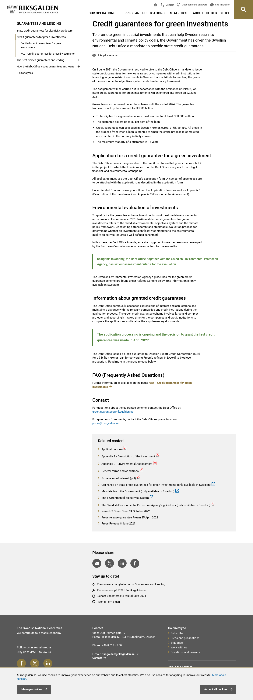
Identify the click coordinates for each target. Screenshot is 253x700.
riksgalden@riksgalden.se (118, 654)
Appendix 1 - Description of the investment (128, 456)
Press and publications (144, 13)
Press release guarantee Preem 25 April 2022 (129, 517)
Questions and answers (194, 4)
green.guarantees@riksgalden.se (112, 411)
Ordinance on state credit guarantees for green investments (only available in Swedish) (156, 485)
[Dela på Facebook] (134, 563)
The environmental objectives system (125, 498)
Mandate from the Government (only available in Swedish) (137, 491)
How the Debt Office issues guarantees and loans (45, 66)
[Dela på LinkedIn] (122, 563)
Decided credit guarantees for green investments (41, 45)
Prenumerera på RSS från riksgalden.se (121, 590)
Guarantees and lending (39, 24)
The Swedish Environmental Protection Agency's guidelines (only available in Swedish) (155, 505)
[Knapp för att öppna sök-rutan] (243, 9)
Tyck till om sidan (108, 601)
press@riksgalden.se (105, 423)
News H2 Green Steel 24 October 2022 (125, 511)
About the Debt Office (211, 13)
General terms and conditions (120, 471)
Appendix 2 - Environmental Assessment (126, 464)
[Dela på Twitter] (109, 563)
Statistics (178, 13)
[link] (32, 9)
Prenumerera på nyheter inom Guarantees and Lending (131, 584)
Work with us (179, 647)
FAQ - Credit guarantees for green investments (48, 53)
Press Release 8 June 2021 (118, 523)
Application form (112, 449)
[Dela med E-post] (96, 563)
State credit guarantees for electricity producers (44, 30)
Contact (169, 4)
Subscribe (177, 633)
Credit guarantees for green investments (41, 37)
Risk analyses (25, 72)
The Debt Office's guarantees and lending (40, 60)
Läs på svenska (107, 55)
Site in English (222, 4)
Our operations (104, 13)
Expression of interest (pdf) (118, 478)
